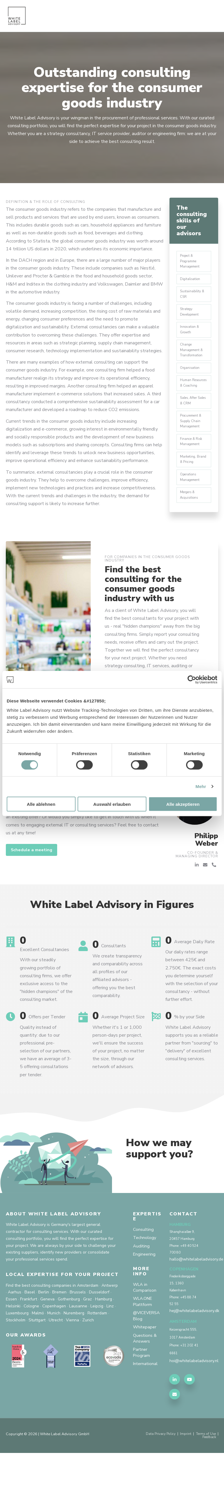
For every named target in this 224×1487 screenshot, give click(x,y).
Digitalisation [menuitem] (191, 281)
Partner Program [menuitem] (141, 1390)
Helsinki (13, 1336)
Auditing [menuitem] (141, 1277)
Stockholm (15, 1350)
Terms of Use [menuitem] (204, 1467)
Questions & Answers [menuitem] (145, 1375)
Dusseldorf (99, 1322)
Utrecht (56, 1350)
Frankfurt (28, 1329)
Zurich (88, 1350)
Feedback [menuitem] (208, 1471)
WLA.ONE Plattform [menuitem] (144, 1336)
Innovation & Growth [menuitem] (190, 337)
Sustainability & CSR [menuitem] (193, 298)
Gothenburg (69, 1329)
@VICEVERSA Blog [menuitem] (148, 1351)
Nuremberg (74, 1343)
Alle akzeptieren (183, 803)
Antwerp (110, 1315)
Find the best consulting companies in (41, 1315)
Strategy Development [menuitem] (191, 317)
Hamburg (103, 1329)
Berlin (43, 1322)
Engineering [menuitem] (145, 1286)
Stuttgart (37, 1350)
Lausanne (78, 1336)
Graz (87, 1329)
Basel (29, 1322)
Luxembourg (17, 1343)
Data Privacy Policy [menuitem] (154, 1467)
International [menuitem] (146, 1403)
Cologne (31, 1336)
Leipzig (96, 1336)
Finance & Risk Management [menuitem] (192, 465)
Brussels (78, 1322)
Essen (11, 1329)
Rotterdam (97, 1343)
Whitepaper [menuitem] (145, 1363)
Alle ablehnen (41, 803)
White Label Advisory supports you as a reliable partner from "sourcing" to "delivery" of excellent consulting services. (191, 1073)
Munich (53, 1343)
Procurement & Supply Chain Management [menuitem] (192, 443)
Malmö (38, 1343)
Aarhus (14, 1322)
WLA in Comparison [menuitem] (145, 1320)
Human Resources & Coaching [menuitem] (190, 398)
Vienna (72, 1350)
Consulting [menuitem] (144, 1260)
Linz (110, 1336)
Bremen (59, 1322)
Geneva (47, 1329)
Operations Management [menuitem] (191, 504)
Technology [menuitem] (145, 1268)
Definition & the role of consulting (45, 201)
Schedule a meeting (34, 880)
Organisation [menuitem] (191, 379)
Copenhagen (54, 1336)
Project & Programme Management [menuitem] (191, 262)
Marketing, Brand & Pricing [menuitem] (193, 485)
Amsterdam (87, 1315)
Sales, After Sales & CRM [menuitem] (190, 420)
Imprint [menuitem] (182, 1467)
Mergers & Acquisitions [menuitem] (190, 524)
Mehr (200, 786)
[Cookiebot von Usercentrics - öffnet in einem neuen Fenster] (191, 679)
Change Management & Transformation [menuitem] (193, 359)
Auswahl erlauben (112, 803)
